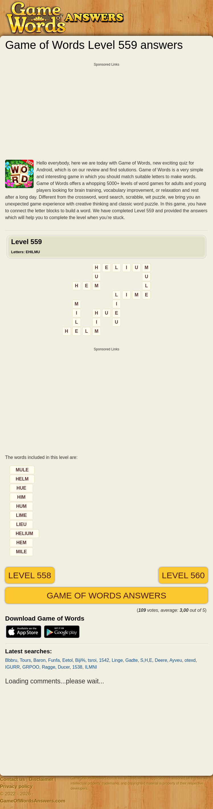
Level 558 (29, 575)
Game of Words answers (106, 595)
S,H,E (146, 660)
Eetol (67, 660)
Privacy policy (16, 786)
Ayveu (175, 660)
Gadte (131, 660)
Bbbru (11, 660)
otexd (190, 660)
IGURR (12, 667)
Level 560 (183, 575)
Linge (117, 660)
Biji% (80, 660)
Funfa (54, 660)
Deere (161, 660)
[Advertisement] (106, 109)
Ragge (48, 667)
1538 (77, 667)
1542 (104, 660)
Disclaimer (41, 779)
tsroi (92, 660)
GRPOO (30, 667)
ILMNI (91, 667)
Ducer (64, 667)
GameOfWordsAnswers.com (32, 801)
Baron (39, 660)
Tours (25, 660)
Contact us (12, 779)
